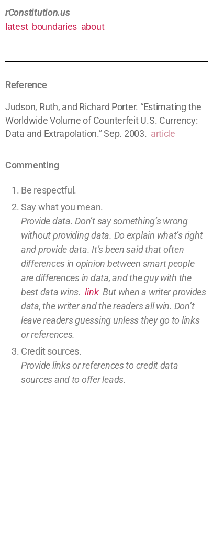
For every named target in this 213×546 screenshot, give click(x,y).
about (93, 26)
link (91, 291)
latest (16, 26)
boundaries (54, 26)
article (163, 133)
